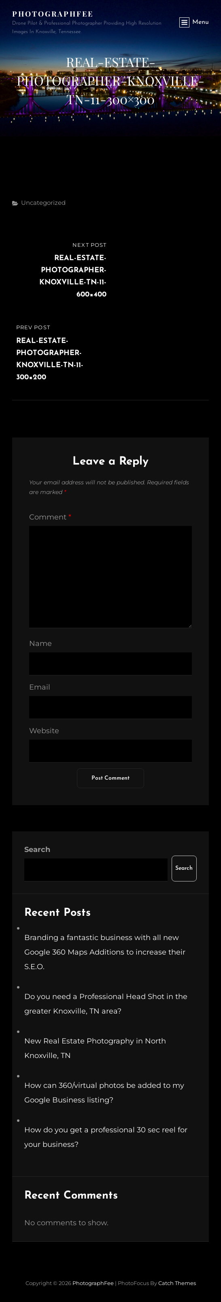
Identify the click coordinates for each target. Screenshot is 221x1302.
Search (37, 849)
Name (40, 643)
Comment (50, 517)
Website (44, 730)
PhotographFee (53, 14)
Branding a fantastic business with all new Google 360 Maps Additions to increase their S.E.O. (104, 952)
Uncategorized (43, 202)
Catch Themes (177, 1283)
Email (39, 687)
